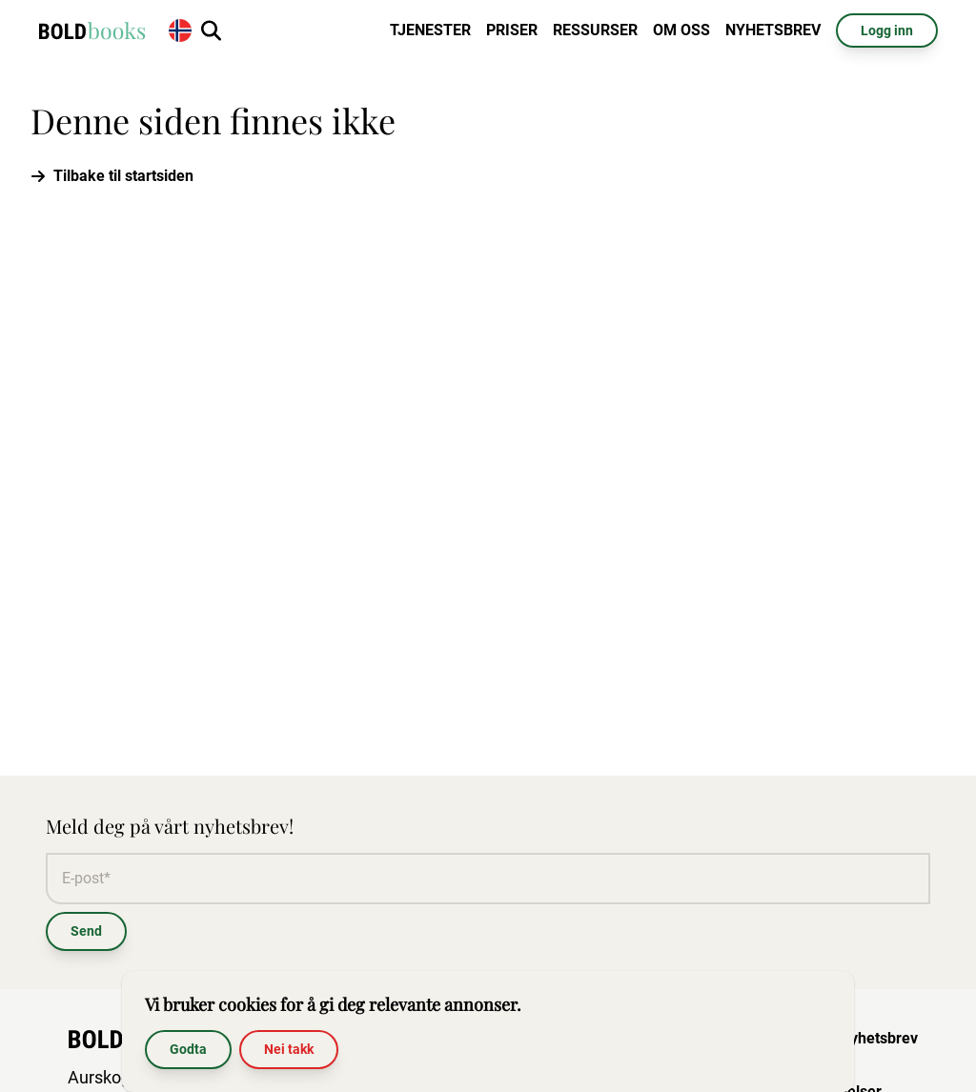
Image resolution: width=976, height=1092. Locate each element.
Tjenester (430, 30)
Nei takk (289, 1049)
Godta (188, 1049)
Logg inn (887, 30)
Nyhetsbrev (773, 30)
